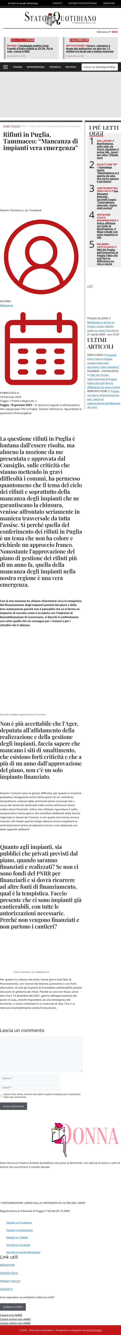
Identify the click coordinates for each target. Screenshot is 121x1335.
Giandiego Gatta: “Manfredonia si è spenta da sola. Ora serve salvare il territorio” (108, 174)
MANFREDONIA (36, 66)
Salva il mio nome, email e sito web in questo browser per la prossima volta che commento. (42, 1095)
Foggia (15, 126)
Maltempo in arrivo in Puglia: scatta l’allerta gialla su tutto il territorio (103, 326)
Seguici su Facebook (19, 1222)
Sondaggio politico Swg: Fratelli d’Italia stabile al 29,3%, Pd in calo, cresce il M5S (30, 48)
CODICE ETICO (9, 1273)
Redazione (6, 305)
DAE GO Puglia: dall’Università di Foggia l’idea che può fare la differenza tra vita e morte (107, 257)
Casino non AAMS (11, 1315)
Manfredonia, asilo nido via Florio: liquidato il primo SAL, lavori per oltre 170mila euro (108, 151)
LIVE (90, 286)
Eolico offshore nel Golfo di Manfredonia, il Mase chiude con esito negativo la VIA (107, 230)
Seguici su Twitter (17, 1237)
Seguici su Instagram (19, 1230)
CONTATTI (57, 3)
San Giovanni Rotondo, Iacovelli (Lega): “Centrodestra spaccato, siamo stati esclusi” (107, 199)
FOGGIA (17, 66)
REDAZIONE (109, 3)
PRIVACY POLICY (10, 1281)
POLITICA (71, 66)
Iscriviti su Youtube (18, 1245)
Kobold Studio (93, 1330)
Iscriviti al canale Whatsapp (23, 1252)
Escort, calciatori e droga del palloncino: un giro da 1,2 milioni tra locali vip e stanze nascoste (90, 48)
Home (6, 126)
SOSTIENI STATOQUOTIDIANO (82, 3)
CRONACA (55, 66)
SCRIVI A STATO (13, 1307)
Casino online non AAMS (15, 1319)
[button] (5, 67)
